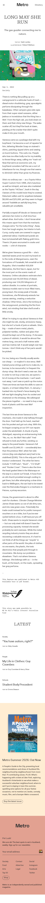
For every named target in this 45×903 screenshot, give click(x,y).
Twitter (32, 872)
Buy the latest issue (13, 801)
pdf (20, 582)
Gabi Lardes (25, 42)
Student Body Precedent (17, 684)
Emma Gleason (10, 689)
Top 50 (5, 872)
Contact (19, 861)
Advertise (19, 865)
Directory (39, 5)
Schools (5, 680)
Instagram (33, 865)
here (14, 582)
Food (4, 865)
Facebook (33, 869)
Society (6, 90)
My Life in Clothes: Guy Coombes (16, 662)
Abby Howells (10, 646)
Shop (6, 877)
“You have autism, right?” (17, 641)
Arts (4, 869)
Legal (18, 869)
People (4, 657)
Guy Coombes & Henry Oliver (15, 669)
